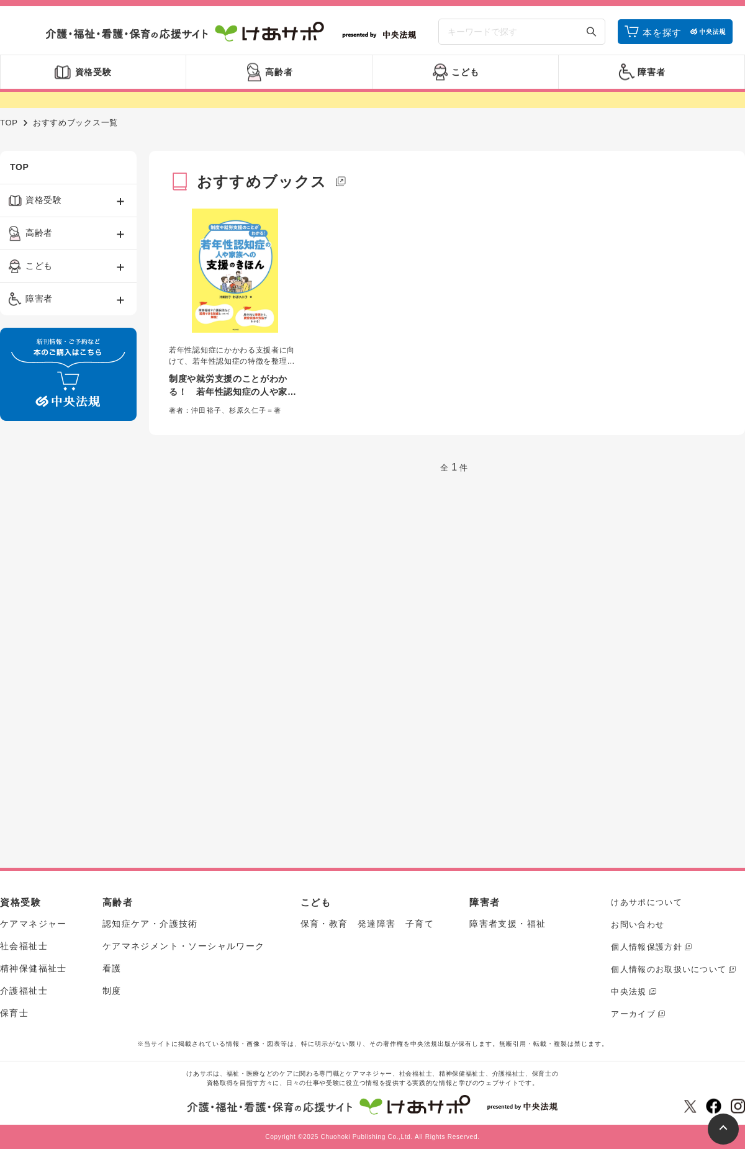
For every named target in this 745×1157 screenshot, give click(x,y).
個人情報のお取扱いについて (668, 969)
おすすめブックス (262, 181)
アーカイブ (633, 1014)
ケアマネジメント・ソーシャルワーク (183, 946)
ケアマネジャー (33, 924)
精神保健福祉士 (33, 968)
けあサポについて (646, 902)
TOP (9, 122)
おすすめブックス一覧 (75, 122)
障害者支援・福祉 (507, 924)
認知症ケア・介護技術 (150, 924)
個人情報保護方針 (646, 947)
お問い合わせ (637, 924)
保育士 (14, 1013)
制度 (112, 991)
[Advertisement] (55, 619)
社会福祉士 (24, 946)
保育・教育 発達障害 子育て (367, 924)
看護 (112, 968)
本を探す (662, 32)
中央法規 (628, 991)
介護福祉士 (24, 991)
